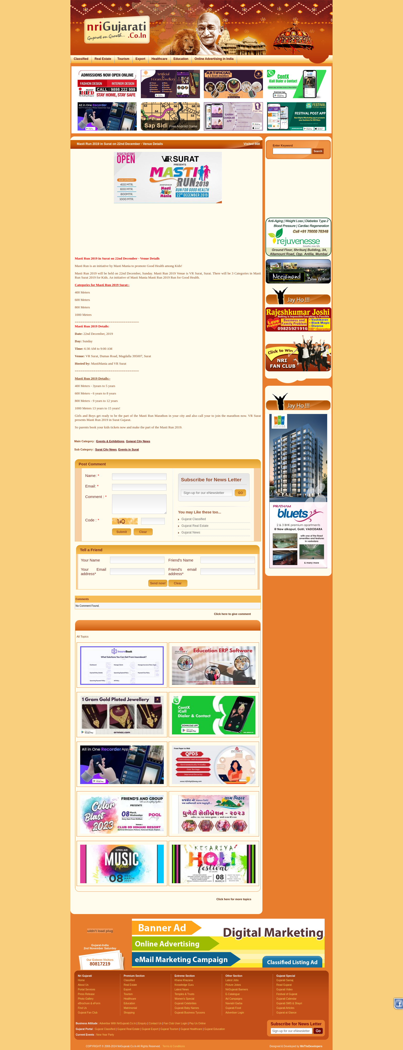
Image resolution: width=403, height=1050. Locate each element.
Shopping (129, 1012)
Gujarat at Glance (286, 1012)
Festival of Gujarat (286, 994)
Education (180, 59)
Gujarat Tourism (169, 1029)
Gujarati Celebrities (185, 1003)
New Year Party (105, 1034)
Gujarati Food (233, 1008)
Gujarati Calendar (286, 998)
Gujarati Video (284, 989)
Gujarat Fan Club (87, 1012)
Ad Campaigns (233, 998)
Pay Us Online (197, 1023)
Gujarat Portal (84, 1029)
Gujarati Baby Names (187, 1008)
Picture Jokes (233, 984)
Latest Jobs (232, 980)
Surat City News (106, 449)
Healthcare (159, 59)
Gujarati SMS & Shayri (289, 1003)
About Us (83, 984)
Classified (81, 59)
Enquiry (143, 1023)
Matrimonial (130, 1008)
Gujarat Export (150, 1029)
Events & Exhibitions (110, 441)
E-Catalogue (232, 994)
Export (140, 59)
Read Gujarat (283, 984)
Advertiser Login (234, 1012)
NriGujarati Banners (236, 989)
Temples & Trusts (184, 994)
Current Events (85, 1034)
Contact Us (155, 1023)
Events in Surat (128, 449)
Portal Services (86, 989)
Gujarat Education (214, 1029)
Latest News (182, 989)
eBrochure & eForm (89, 1003)
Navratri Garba (233, 1003)
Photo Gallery (86, 998)
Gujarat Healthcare (191, 1029)
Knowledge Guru (184, 984)
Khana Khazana (184, 980)
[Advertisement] (167, 235)
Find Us (82, 1008)
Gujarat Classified (193, 519)
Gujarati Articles (285, 1008)
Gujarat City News (138, 441)
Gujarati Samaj (284, 980)
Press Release (86, 994)
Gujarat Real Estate (194, 526)
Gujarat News (190, 532)
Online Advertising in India (214, 59)
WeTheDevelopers (311, 1046)
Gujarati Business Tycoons (190, 1012)
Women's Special (184, 998)
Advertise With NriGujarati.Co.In (117, 1023)
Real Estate (103, 59)
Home (81, 980)
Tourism (123, 59)
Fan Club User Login (175, 1023)
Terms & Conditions (173, 1046)
